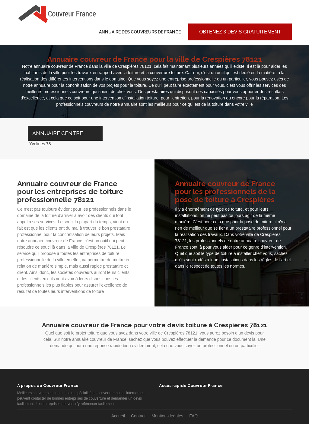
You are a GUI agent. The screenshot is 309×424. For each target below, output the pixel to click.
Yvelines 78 (40, 143)
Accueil (118, 415)
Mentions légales (167, 415)
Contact (138, 415)
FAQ (193, 415)
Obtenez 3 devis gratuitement (240, 31)
